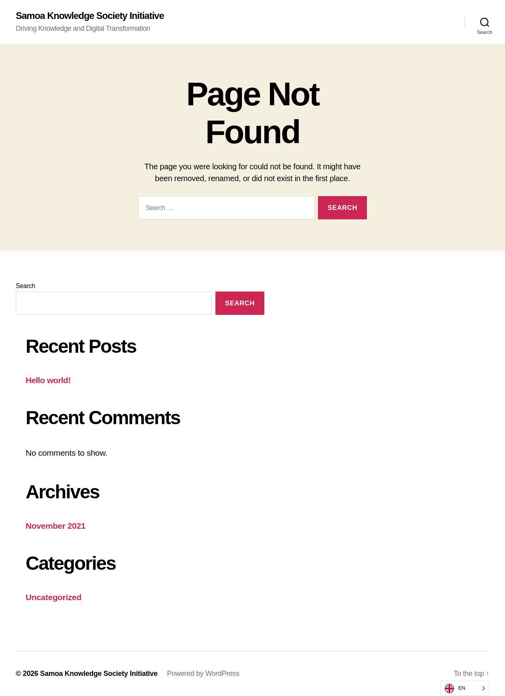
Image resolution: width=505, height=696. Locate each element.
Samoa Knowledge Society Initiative (90, 16)
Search (25, 286)
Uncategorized (53, 597)
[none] (464, 688)
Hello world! (48, 380)
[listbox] (464, 688)
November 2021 (56, 525)
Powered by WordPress (203, 673)
